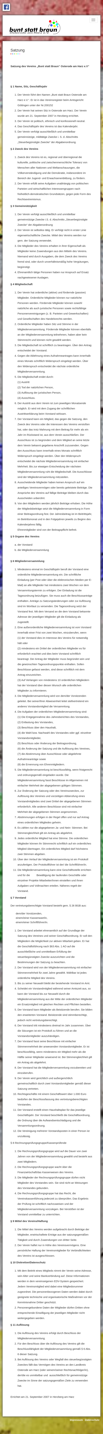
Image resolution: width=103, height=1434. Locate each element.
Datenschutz (92, 1420)
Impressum (76, 1420)
